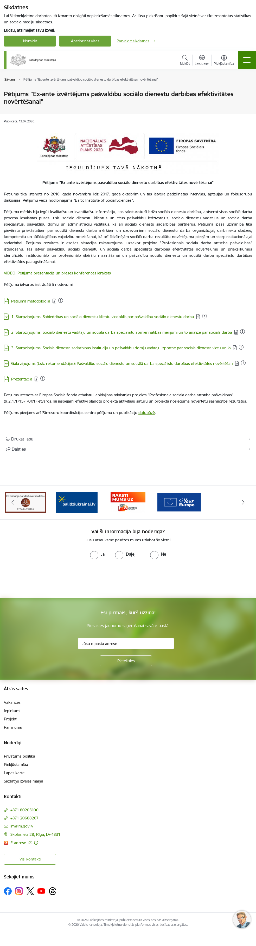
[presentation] (43, 579)
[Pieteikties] (126, 660)
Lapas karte (14, 772)
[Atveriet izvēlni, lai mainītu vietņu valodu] (201, 61)
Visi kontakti (30, 859)
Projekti (10, 719)
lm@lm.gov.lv (21, 826)
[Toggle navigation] (247, 60)
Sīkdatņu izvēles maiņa (23, 781)
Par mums (13, 727)
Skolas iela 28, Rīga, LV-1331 (35, 834)
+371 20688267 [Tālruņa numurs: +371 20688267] (24, 818)
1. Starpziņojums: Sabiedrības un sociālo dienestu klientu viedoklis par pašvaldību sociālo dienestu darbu (102, 316)
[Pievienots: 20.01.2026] (242, 331)
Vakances (12, 702)
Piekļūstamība (16, 764)
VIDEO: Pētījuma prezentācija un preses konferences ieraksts (57, 273)
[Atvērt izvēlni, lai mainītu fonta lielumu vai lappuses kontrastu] (223, 61)
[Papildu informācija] (36, 843)
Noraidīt (30, 40)
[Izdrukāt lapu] (128, 439)
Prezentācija (21, 379)
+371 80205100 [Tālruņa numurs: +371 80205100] (24, 809)
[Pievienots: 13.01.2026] (243, 362)
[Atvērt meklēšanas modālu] (184, 61)
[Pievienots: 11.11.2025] (241, 347)
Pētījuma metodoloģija (30, 301)
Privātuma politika (19, 756)
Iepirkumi (12, 710)
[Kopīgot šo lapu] (128, 449)
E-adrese (18, 842)
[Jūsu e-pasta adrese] (126, 643)
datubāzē (146, 412)
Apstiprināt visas (85, 40)
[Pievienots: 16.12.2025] (204, 316)
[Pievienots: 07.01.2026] (60, 300)
